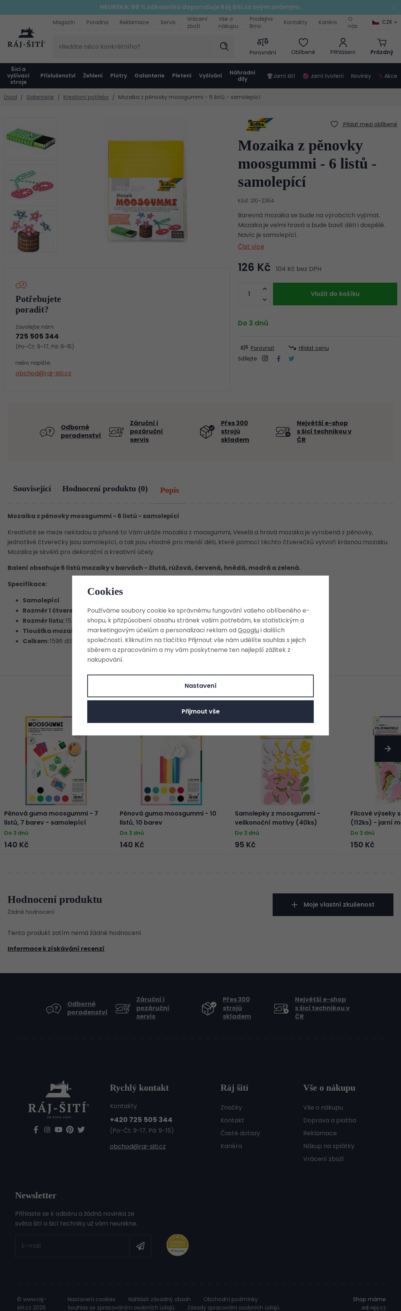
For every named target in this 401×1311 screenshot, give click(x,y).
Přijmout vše (201, 711)
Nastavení (201, 685)
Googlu (248, 630)
